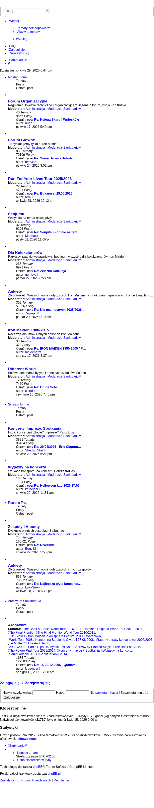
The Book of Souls (127, 647)
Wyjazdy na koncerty (27, 467)
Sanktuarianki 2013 (22, 654)
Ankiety (15, 291)
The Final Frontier (21, 632)
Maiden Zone (17, 77)
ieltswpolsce (26, 738)
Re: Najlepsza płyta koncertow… (58, 583)
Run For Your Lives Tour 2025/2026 (40, 179)
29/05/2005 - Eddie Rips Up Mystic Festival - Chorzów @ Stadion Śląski (59, 647)
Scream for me (18, 404)
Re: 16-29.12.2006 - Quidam (55, 665)
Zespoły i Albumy (24, 527)
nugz (28, 123)
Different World (22, 369)
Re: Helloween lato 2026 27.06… (58, 485)
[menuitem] (33, 28)
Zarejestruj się (38, 683)
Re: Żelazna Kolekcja (50, 271)
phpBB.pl (54, 773)
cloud (29, 391)
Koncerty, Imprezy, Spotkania (34, 428)
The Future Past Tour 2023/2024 (31, 650)
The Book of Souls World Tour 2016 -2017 (52, 629)
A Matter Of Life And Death (29, 643)
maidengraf (33, 352)
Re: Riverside (44, 545)
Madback (31, 236)
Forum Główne (21, 140)
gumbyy (30, 274)
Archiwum (17, 625)
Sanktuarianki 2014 (52, 654)
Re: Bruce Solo (45, 387)
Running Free (17, 502)
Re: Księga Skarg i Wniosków (56, 119)
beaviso (30, 162)
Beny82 (30, 548)
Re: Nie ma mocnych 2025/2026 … (60, 309)
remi (28, 197)
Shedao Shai (34, 450)
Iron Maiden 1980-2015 (28, 330)
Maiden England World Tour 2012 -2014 (113, 629)
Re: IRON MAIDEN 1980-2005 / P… (60, 348)
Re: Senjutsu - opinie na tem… (57, 232)
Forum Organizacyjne (27, 101)
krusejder (31, 489)
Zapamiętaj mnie (134, 692)
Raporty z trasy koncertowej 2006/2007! (124, 639)
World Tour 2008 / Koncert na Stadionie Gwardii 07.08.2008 (51, 639)
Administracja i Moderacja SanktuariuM (53, 108)
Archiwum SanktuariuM (24, 601)
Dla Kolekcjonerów (25, 252)
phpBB (38, 766)
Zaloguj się (10, 683)
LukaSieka (32, 587)
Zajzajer (30, 313)
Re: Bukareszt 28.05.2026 (53, 193)
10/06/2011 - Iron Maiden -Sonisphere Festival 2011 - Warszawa (54, 636)
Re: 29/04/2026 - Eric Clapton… (57, 446)
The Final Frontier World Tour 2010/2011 (65, 632)
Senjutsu (16, 214)
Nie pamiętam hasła (104, 692)
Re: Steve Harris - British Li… (56, 158)
